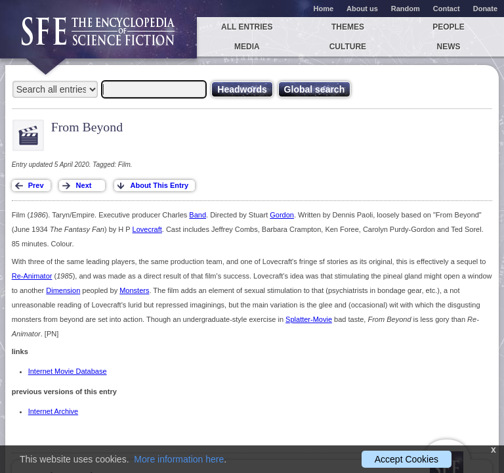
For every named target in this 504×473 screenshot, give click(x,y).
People (448, 27)
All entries (246, 27)
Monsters (134, 290)
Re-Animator (32, 276)
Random (405, 8)
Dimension (63, 290)
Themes (347, 27)
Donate (485, 8)
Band (197, 215)
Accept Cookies (406, 459)
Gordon (282, 215)
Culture (347, 46)
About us (362, 8)
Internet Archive (53, 411)
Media (247, 46)
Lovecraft (147, 229)
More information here (179, 459)
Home (324, 8)
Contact (446, 8)
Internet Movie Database (67, 371)
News (449, 46)
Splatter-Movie (308, 319)
